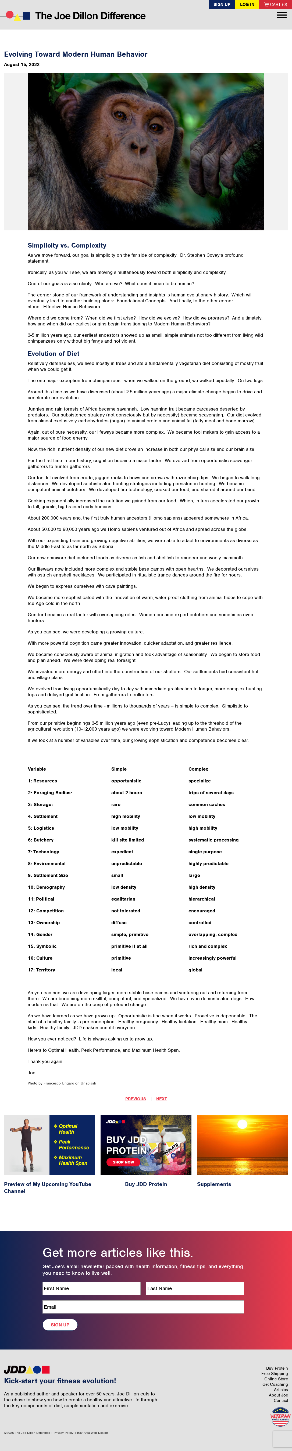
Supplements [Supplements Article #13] (214, 1184)
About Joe (278, 1395)
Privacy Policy (63, 1433)
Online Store (276, 1379)
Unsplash (88, 1083)
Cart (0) (275, 4)
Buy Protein (277, 1368)
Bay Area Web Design (92, 1433)
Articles (281, 1389)
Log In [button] (247, 4)
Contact (281, 1400)
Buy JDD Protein (146, 1184)
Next (161, 1099)
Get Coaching (275, 1384)
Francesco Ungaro (59, 1083)
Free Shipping (274, 1373)
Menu (282, 15)
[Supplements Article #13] (242, 1145)
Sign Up (221, 4)
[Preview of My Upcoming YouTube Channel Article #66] (49, 1145)
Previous (135, 1099)
